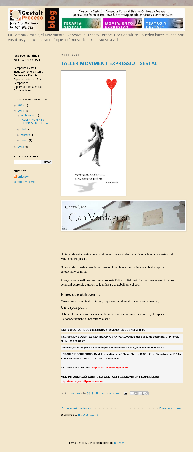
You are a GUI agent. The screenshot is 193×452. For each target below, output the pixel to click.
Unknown (23, 176)
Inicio (125, 408)
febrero (26, 135)
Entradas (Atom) (88, 414)
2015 (21, 105)
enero (25, 140)
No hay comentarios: (108, 393)
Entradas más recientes (76, 408)
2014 (21, 110)
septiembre (28, 115)
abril (24, 129)
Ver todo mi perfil (24, 182)
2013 (21, 146)
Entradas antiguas (170, 408)
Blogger (119, 442)
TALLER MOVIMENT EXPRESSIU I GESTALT (111, 63)
